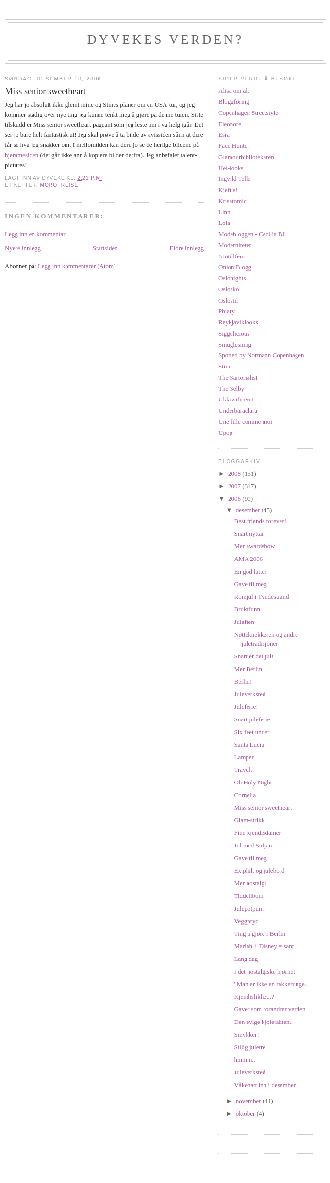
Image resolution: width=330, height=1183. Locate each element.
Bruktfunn (247, 609)
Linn (224, 212)
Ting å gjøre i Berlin (259, 933)
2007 (235, 486)
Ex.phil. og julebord (259, 870)
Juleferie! (246, 706)
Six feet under (251, 731)
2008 (235, 473)
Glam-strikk (249, 820)
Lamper (243, 757)
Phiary (226, 311)
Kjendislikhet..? (254, 996)
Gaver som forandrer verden (269, 1009)
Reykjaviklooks (238, 322)
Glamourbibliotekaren (246, 156)
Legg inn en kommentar (35, 234)
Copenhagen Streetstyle (248, 112)
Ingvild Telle (234, 178)
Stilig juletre (249, 1047)
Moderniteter (234, 245)
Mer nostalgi (250, 883)
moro (48, 185)
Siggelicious (233, 333)
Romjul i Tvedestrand (261, 596)
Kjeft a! (228, 189)
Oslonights (232, 278)
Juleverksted (249, 694)
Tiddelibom (248, 895)
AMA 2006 (248, 558)
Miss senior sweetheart (263, 807)
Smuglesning (234, 344)
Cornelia (245, 795)
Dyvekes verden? (165, 39)
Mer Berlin (248, 668)
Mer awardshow (254, 546)
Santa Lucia (249, 744)
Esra (224, 134)
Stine (224, 366)
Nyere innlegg (23, 248)
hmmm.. (244, 1059)
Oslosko (228, 289)
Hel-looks (230, 168)
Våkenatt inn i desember (265, 1084)
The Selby (231, 388)
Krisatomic (232, 201)
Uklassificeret (235, 399)
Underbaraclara (237, 410)
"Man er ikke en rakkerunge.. (271, 984)
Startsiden (105, 248)
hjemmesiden (22, 155)
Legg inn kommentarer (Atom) (77, 266)
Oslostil (228, 300)
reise (69, 185)
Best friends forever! (260, 521)
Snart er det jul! (253, 656)
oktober (246, 1113)
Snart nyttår (249, 533)
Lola (224, 222)
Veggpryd (246, 921)
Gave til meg (250, 584)
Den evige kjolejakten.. (263, 1021)
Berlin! (243, 681)
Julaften (244, 621)
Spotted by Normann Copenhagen (261, 355)
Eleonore (229, 124)
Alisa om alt (233, 90)
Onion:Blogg (234, 267)
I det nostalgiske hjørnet (264, 971)
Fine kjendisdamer (257, 832)
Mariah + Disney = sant (264, 946)
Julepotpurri (249, 908)
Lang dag (246, 958)
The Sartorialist (238, 377)
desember (249, 509)
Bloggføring (233, 101)
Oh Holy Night (253, 782)
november (249, 1100)
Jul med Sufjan (253, 845)
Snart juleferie (252, 719)
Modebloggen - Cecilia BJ (251, 234)
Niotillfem (231, 256)
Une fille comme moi (245, 421)
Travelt (243, 769)
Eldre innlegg (187, 248)
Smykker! (246, 1034)
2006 (235, 498)
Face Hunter (233, 145)
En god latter (250, 571)
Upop (225, 432)
